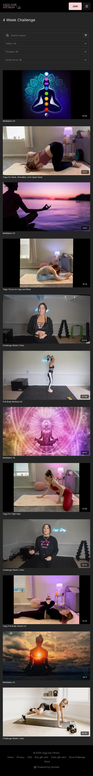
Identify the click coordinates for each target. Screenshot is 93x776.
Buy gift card (41, 757)
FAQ (30, 757)
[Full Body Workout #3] (46, 401)
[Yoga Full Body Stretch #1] (46, 626)
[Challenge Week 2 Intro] (46, 570)
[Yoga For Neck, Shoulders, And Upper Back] (46, 177)
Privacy (20, 757)
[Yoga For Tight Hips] (46, 514)
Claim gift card (58, 757)
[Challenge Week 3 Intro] (46, 345)
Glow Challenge (77, 757)
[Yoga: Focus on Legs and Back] (46, 289)
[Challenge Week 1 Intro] (46, 738)
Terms (10, 757)
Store (47, 761)
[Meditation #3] (46, 233)
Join (75, 6)
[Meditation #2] (46, 457)
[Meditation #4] (46, 121)
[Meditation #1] (46, 682)
